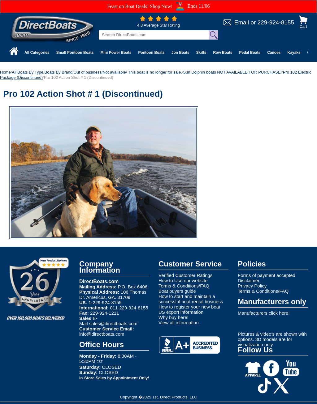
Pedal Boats (249, 52)
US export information (180, 312)
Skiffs (201, 52)
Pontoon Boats (151, 52)
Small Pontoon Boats (75, 52)
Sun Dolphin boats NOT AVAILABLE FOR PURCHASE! (232, 72)
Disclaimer (248, 280)
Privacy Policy (252, 285)
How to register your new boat (189, 306)
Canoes (273, 52)
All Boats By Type (27, 72)
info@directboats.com (101, 334)
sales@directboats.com (113, 323)
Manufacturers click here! (264, 313)
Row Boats (222, 52)
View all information (178, 322)
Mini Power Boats (115, 52)
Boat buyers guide (177, 291)
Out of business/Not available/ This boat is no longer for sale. (128, 72)
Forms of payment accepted (266, 275)
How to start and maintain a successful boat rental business (190, 299)
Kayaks (294, 52)
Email (241, 22)
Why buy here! (173, 317)
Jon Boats (180, 52)
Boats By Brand (58, 72)
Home (5, 72)
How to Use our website (182, 280)
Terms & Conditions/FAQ (183, 285)
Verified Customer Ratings (185, 275)
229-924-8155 (276, 22)
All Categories (37, 52)
